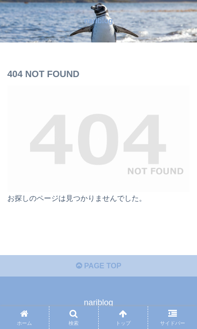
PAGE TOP (99, 266)
